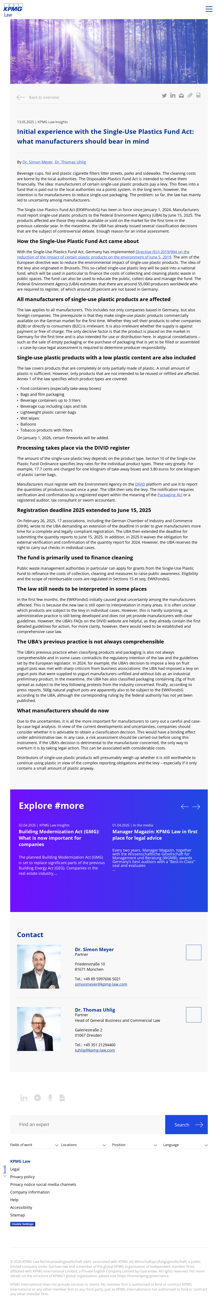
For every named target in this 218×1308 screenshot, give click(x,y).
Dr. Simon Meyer (38, 161)
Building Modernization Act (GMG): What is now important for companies (59, 837)
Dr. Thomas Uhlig (70, 161)
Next (196, 806)
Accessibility (21, 1207)
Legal (15, 1169)
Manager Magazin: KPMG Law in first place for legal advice (155, 834)
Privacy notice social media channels (43, 1184)
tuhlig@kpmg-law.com (95, 1050)
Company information (30, 1192)
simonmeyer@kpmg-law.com (101, 984)
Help (14, 1199)
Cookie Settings (22, 1224)
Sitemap (17, 1215)
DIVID (140, 484)
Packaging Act (170, 494)
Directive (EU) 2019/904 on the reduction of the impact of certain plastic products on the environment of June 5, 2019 (103, 254)
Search (182, 1124)
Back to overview (44, 97)
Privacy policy (22, 1176)
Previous (185, 806)
